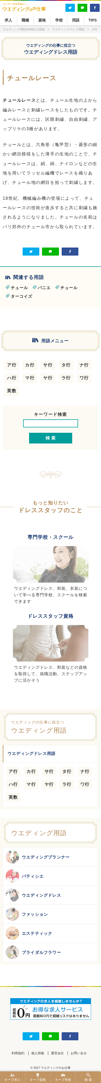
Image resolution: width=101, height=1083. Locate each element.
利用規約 (18, 1053)
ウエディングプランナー (38, 857)
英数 (11, 390)
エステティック (29, 933)
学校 (59, 20)
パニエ (44, 287)
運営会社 (57, 1053)
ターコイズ (21, 296)
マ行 (29, 378)
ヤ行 (48, 378)
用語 (75, 20)
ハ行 (11, 378)
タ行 (66, 365)
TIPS (92, 20)
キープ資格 (37, 1077)
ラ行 (66, 378)
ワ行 (84, 378)
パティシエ (25, 876)
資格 (42, 20)
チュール (19, 287)
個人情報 (37, 1053)
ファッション (27, 914)
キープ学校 (63, 1077)
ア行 (11, 365)
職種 (25, 20)
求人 (8, 20)
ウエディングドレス (33, 895)
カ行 (29, 365)
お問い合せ (79, 1053)
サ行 (48, 365)
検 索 (88, 1077)
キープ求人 (12, 1077)
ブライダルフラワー (33, 952)
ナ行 (84, 365)
